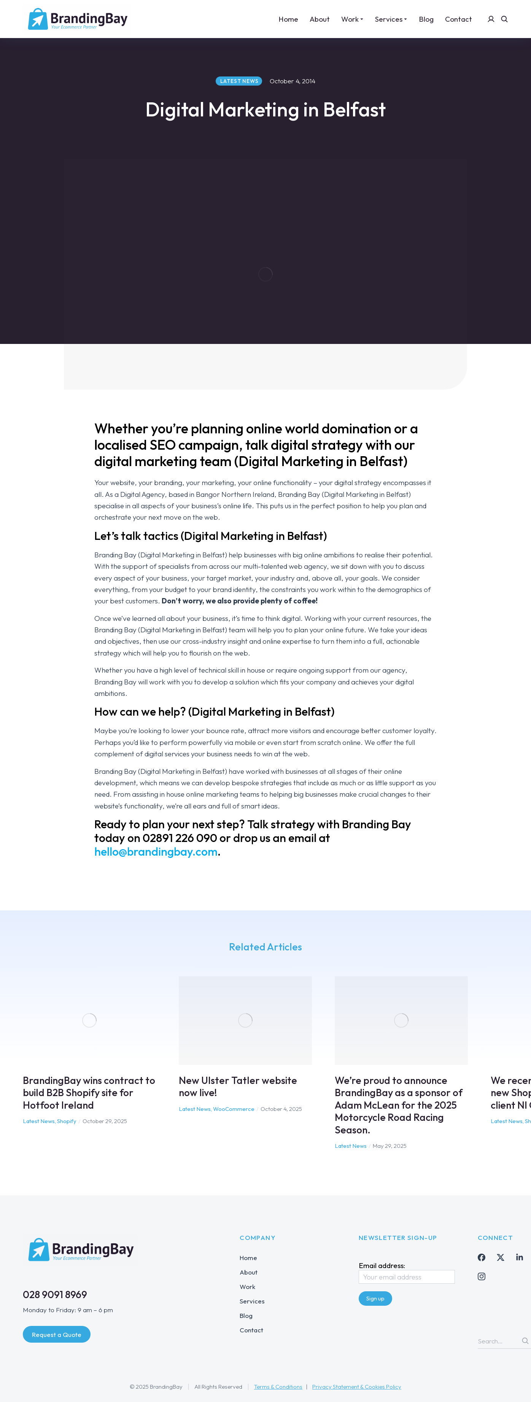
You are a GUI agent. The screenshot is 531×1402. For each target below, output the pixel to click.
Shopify (66, 1121)
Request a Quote (56, 1334)
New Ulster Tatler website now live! (238, 1086)
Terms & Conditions (278, 1386)
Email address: (407, 1272)
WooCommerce (233, 1108)
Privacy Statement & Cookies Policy (356, 1386)
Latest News (39, 1121)
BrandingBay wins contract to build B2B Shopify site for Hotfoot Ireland (89, 1092)
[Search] (525, 1340)
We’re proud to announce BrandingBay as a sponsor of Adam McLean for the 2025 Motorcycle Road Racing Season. (399, 1105)
